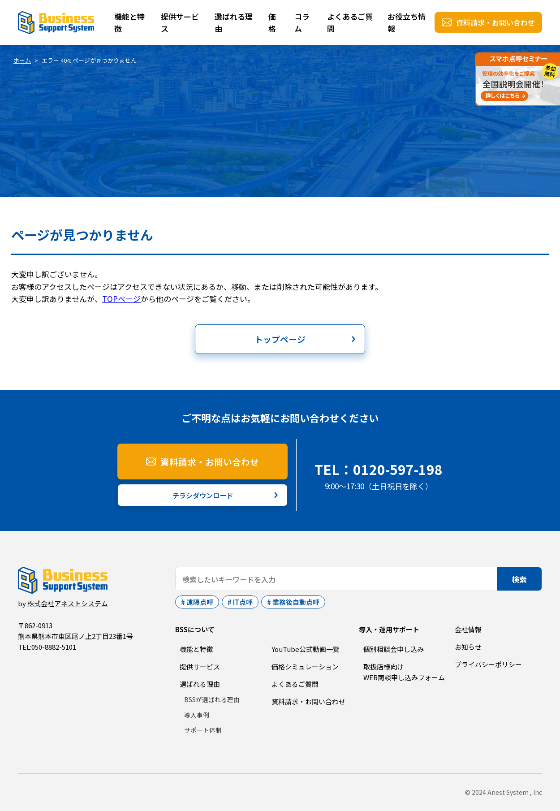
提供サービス (180, 22)
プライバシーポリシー (488, 664)
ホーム (22, 60)
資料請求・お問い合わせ (495, 22)
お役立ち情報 (407, 22)
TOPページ (121, 298)
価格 (272, 22)
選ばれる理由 (234, 22)
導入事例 (196, 714)
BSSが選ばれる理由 (212, 699)
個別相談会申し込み (393, 649)
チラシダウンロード (202, 495)
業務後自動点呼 (295, 602)
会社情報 (468, 629)
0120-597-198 (398, 469)
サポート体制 (203, 729)
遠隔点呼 (199, 602)
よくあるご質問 (350, 22)
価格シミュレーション (305, 666)
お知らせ (468, 646)
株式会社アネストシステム (67, 603)
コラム (302, 22)
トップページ (280, 339)
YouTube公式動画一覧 (305, 649)
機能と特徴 (129, 22)
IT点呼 (243, 602)
